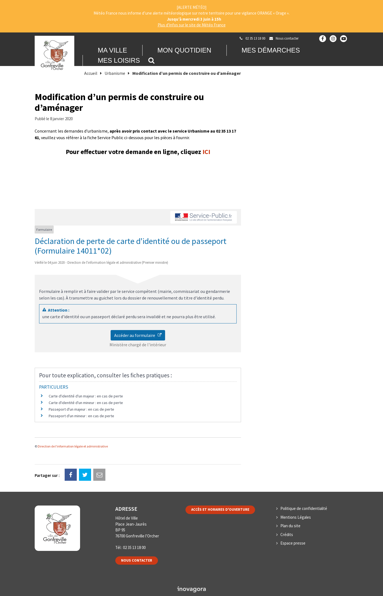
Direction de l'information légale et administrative (73, 446)
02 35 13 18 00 (134, 547)
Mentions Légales (295, 517)
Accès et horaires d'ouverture (220, 509)
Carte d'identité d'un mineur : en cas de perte (86, 402)
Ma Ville (112, 50)
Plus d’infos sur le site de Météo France (192, 25)
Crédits (286, 534)
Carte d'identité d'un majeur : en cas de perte (86, 396)
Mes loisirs (119, 60)
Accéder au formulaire (138, 335)
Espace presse (292, 543)
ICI (206, 151)
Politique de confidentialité (303, 508)
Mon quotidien (184, 50)
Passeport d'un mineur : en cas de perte (81, 415)
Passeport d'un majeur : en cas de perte (81, 409)
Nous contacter (136, 560)
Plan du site (290, 525)
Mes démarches (271, 50)
